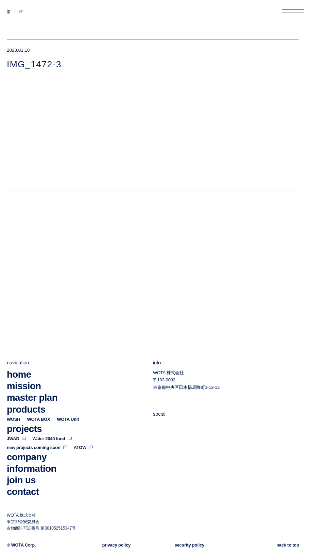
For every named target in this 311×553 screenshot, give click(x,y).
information (31, 468)
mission (24, 386)
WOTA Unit (68, 419)
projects (24, 429)
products (26, 409)
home (19, 374)
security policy (190, 545)
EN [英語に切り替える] (21, 11)
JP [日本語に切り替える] (9, 11)
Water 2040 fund (52, 438)
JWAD (16, 438)
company (27, 457)
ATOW (83, 447)
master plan (32, 398)
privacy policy (116, 545)
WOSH (13, 419)
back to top (287, 545)
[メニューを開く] (293, 11)
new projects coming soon (37, 447)
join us (21, 480)
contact (23, 491)
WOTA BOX (38, 419)
